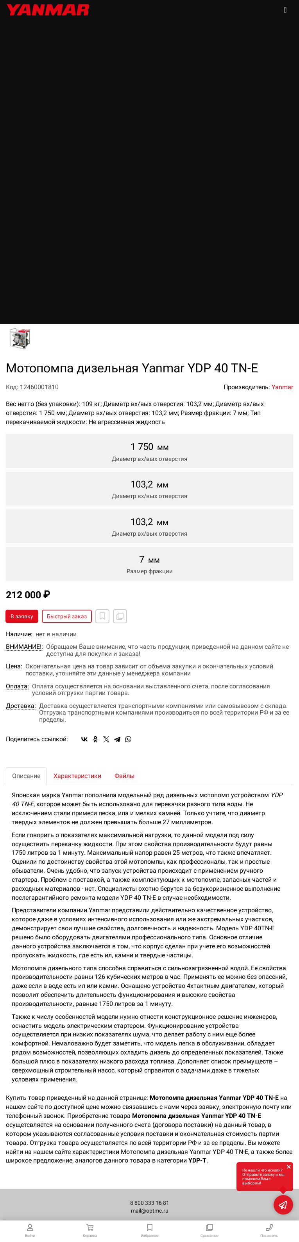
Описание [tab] (26, 776)
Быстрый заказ (67, 616)
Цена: (14, 666)
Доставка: (21, 705)
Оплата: (17, 686)
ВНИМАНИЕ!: (24, 646)
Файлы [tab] (124, 776)
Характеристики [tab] (77, 776)
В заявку (22, 616)
